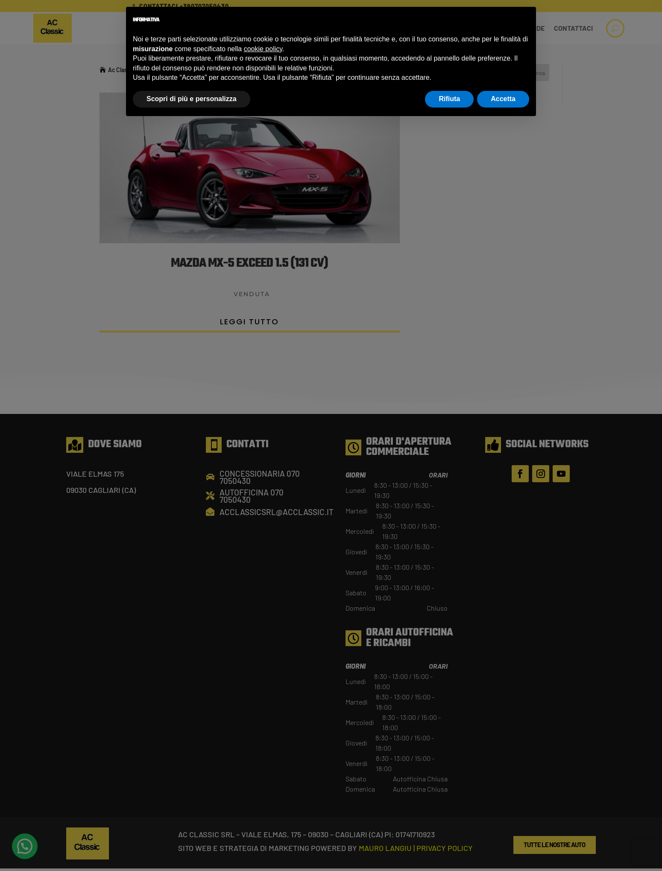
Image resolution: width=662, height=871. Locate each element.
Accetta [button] (503, 98)
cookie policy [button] (263, 48)
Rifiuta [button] (449, 98)
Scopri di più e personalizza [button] (191, 98)
